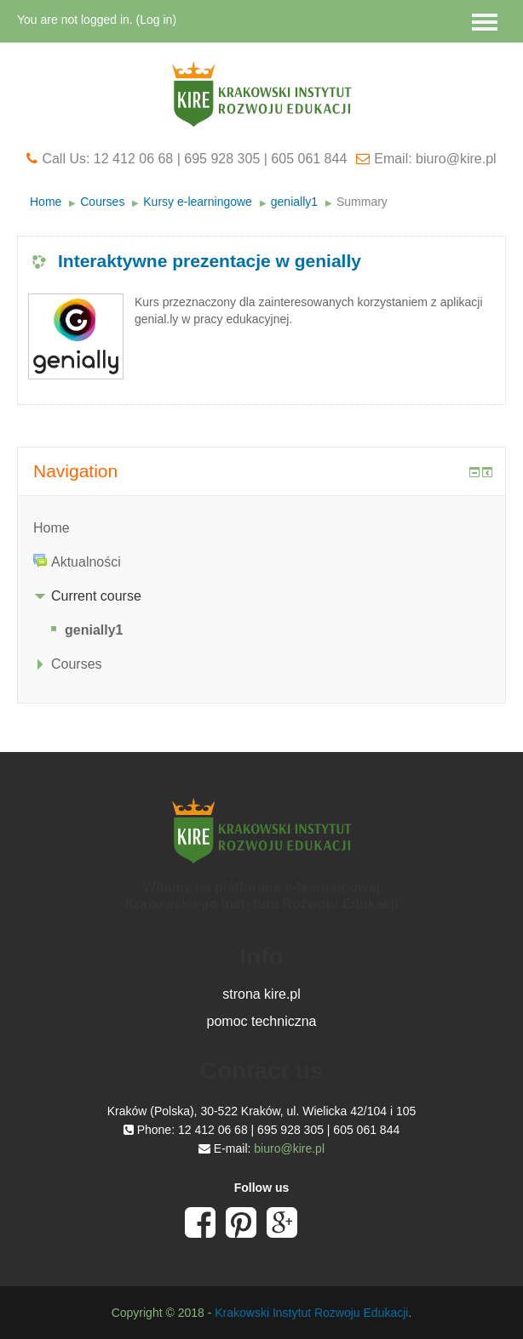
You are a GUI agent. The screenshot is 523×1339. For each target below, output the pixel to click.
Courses (102, 201)
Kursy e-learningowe (197, 201)
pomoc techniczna (262, 1021)
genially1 (294, 201)
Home (45, 201)
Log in (156, 19)
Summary (362, 201)
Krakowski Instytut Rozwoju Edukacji (311, 1312)
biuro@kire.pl (289, 1148)
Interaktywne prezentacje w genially (209, 261)
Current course (96, 596)
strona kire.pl (261, 994)
